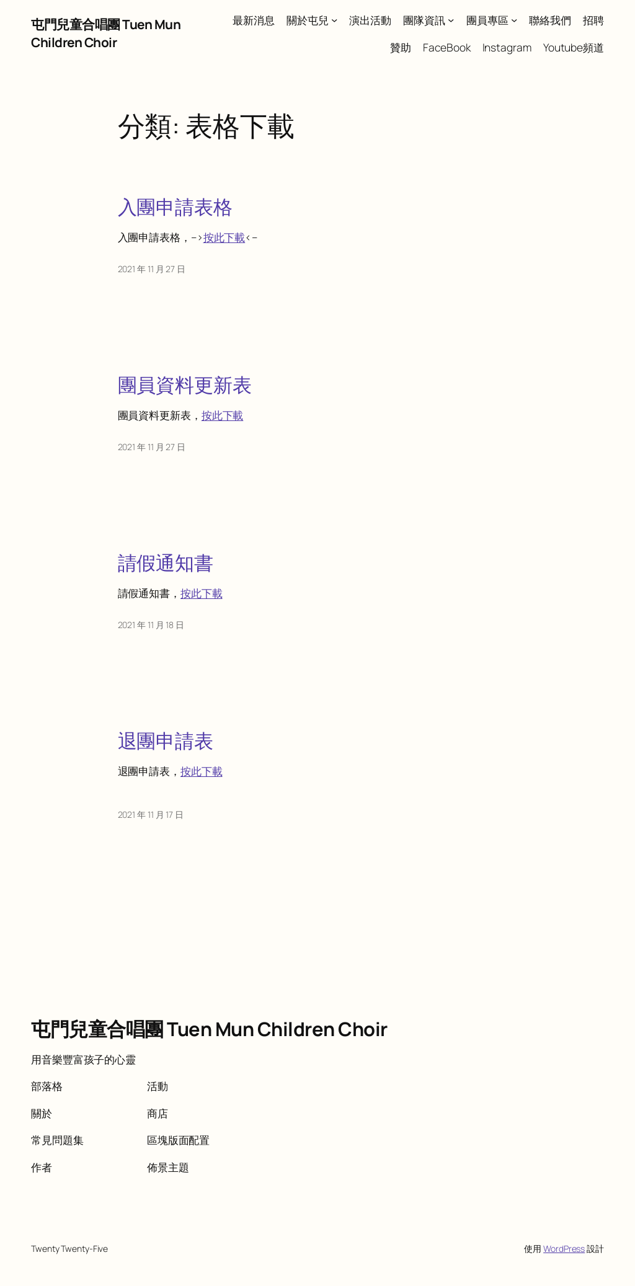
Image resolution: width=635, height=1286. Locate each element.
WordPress (564, 1248)
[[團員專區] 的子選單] (514, 20)
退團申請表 (166, 741)
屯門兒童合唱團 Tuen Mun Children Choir (105, 33)
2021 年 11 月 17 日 (151, 814)
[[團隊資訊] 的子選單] (451, 20)
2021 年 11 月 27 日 (151, 269)
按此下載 (224, 236)
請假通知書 (166, 563)
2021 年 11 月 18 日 (151, 625)
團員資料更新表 (185, 385)
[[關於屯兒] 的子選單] (334, 20)
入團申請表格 (175, 207)
